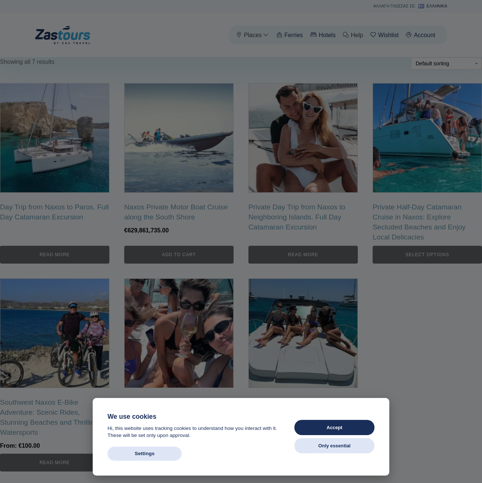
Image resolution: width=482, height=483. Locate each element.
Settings (145, 453)
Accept (335, 427)
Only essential (334, 445)
